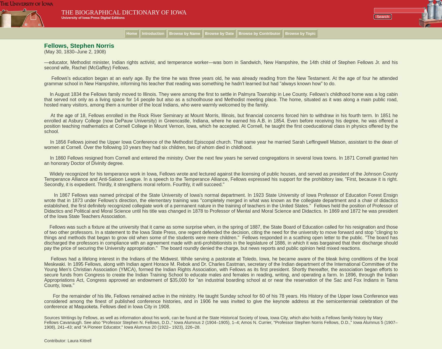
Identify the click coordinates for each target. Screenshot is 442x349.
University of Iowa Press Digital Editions (93, 17)
